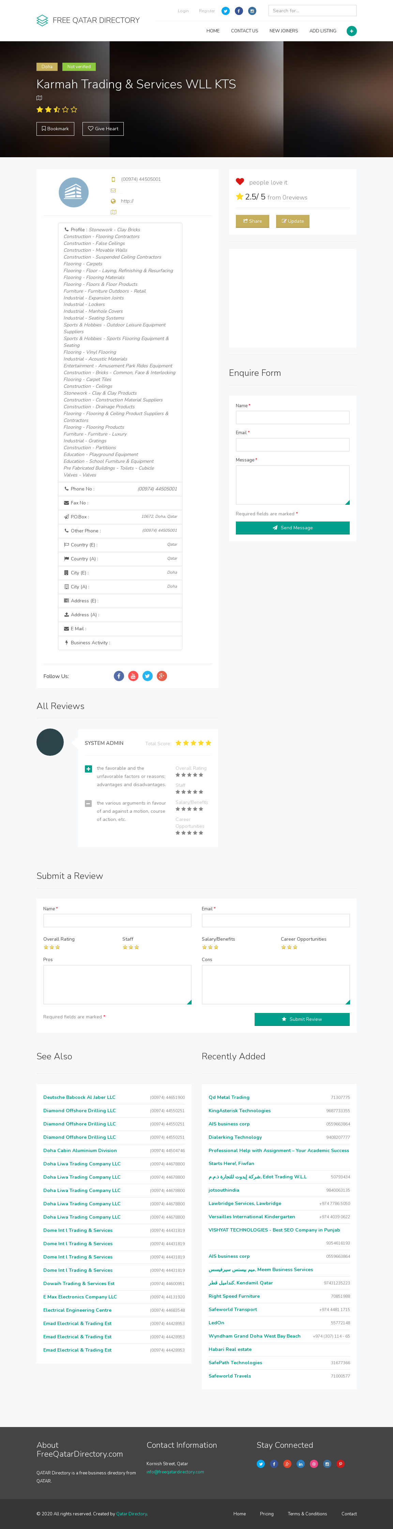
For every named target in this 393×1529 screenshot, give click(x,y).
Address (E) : (81, 601)
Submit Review (302, 1019)
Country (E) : (120, 545)
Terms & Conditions (307, 1514)
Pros (48, 960)
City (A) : (120, 587)
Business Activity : (86, 642)
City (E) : (120, 573)
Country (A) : (120, 559)
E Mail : (74, 629)
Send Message (293, 528)
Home (239, 1514)
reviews (295, 197)
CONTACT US (244, 31)
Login (183, 11)
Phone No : (120, 489)
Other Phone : (120, 531)
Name (243, 406)
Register (207, 11)
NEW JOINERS (284, 31)
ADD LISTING (322, 31)
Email (243, 433)
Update (293, 221)
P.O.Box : (120, 517)
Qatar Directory (131, 1514)
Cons (207, 960)
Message (246, 460)
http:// (127, 201)
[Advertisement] (293, 298)
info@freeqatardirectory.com (175, 1472)
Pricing (267, 1514)
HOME (213, 31)
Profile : (119, 352)
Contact (349, 1514)
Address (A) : (81, 615)
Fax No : (75, 503)
